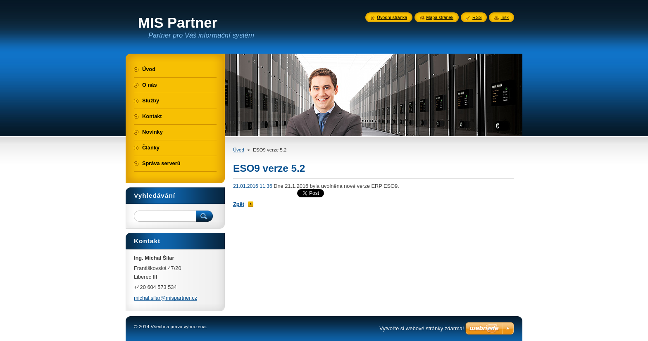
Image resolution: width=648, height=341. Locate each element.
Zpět (238, 204)
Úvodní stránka (392, 17)
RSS (476, 17)
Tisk (504, 17)
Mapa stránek (439, 17)
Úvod (238, 149)
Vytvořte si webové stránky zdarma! (421, 328)
